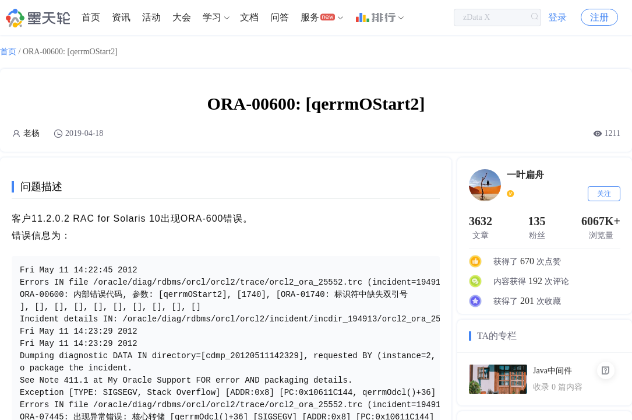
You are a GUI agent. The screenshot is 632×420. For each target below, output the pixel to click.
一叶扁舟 (525, 175)
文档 (249, 17)
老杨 (31, 133)
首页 (91, 17)
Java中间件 (552, 370)
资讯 (121, 17)
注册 (599, 17)
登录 (557, 17)
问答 (279, 17)
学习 (212, 17)
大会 (181, 17)
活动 (151, 17)
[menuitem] (91, 17)
